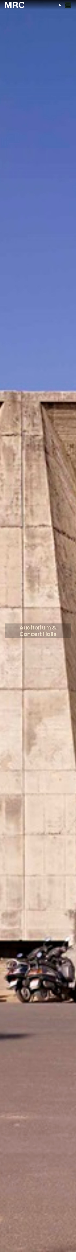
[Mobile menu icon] (68, 5)
